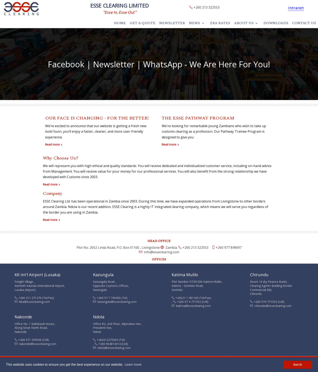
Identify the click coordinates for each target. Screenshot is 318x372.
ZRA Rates (220, 23)
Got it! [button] (297, 364)
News (194, 23)
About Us (244, 23)
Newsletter (172, 23)
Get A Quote (142, 23)
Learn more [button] (133, 364)
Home (120, 23)
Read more (52, 144)
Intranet (296, 8)
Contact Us (304, 23)
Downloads (275, 23)
